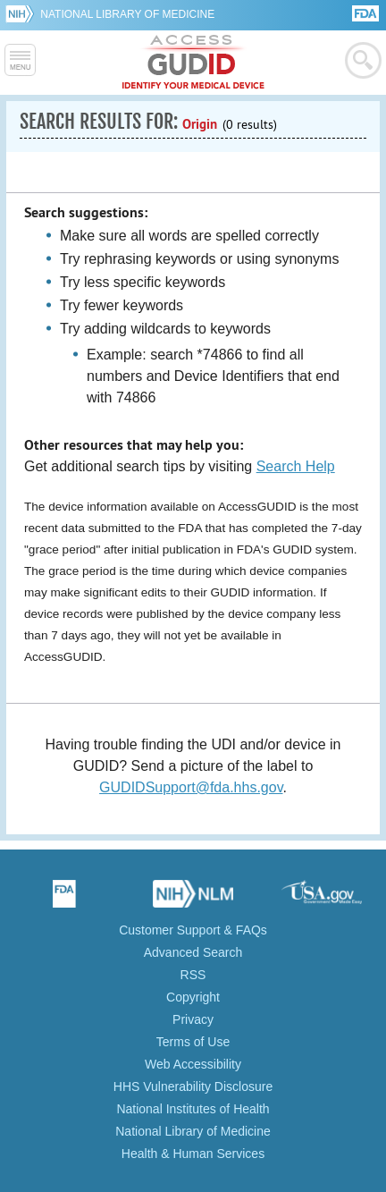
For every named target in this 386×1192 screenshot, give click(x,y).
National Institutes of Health (192, 1109)
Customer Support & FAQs (193, 930)
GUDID (193, 62)
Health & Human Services (193, 1153)
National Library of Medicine (127, 14)
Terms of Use (193, 1042)
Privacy (193, 1019)
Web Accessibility (193, 1064)
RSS (193, 975)
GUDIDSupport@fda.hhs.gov (190, 787)
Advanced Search (193, 952)
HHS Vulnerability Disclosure (193, 1086)
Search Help (295, 466)
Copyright (193, 997)
